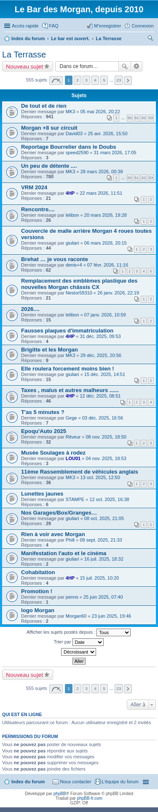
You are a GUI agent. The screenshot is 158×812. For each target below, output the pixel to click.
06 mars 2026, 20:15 (105, 242)
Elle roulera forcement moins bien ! (67, 368)
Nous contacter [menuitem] (75, 781)
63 (151, 118)
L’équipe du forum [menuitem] (120, 781)
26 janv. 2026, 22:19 (118, 292)
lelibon (72, 215)
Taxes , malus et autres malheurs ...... (70, 390)
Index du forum (28, 781)
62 (144, 118)
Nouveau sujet (24, 66)
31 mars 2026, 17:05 (115, 152)
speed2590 (77, 152)
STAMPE (75, 499)
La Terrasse (24, 54)
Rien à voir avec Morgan (53, 534)
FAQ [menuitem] (54, 25)
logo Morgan (37, 610)
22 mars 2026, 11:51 (101, 193)
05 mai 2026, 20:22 (100, 111)
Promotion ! (36, 591)
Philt (70, 539)
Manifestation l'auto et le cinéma (63, 553)
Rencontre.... (38, 209)
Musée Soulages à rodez (53, 453)
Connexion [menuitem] (142, 25)
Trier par (78, 642)
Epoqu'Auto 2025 (43, 431)
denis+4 (74, 264)
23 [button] (118, 80)
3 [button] (86, 80)
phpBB (60, 793)
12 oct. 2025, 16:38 (109, 499)
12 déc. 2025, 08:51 (100, 395)
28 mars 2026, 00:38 (101, 171)
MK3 (70, 111)
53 (151, 178)
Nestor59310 (79, 292)
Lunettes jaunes (42, 493)
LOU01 (73, 458)
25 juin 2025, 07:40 (103, 596)
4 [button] (95, 80)
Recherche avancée (136, 66)
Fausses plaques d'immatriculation (67, 330)
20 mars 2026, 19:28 (105, 215)
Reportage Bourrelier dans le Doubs (68, 147)
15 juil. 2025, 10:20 (99, 577)
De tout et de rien (44, 106)
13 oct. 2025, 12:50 (100, 477)
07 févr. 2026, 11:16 (107, 264)
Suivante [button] (128, 80)
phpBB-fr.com (90, 798)
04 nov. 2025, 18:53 (106, 458)
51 (137, 178)
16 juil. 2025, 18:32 (103, 558)
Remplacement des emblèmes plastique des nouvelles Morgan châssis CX (79, 284)
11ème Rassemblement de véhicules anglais (79, 472)
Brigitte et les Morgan (49, 349)
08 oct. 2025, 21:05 (104, 518)
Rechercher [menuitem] (150, 39)
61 (137, 118)
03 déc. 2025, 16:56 (102, 417)
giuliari (72, 242)
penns (72, 596)
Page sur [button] (56, 80)
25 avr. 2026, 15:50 (107, 133)
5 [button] (104, 80)
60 (130, 118)
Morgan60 (76, 616)
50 (130, 178)
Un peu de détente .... (49, 166)
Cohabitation (38, 572)
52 (144, 178)
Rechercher (124, 66)
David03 (74, 133)
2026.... (30, 309)
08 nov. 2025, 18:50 (106, 436)
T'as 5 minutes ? (42, 412)
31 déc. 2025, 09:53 (100, 336)
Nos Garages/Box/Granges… (59, 513)
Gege (71, 417)
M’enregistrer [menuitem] (107, 25)
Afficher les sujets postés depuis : (79, 632)
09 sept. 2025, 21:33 (101, 539)
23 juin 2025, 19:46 (111, 616)
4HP (70, 193)
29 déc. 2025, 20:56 (100, 355)
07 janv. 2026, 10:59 (105, 314)
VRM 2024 (34, 187)
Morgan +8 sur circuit (49, 128)
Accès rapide (25, 25)
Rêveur (73, 436)
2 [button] (77, 80)
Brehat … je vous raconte (54, 259)
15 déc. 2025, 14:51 (104, 374)
